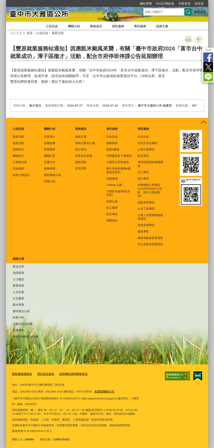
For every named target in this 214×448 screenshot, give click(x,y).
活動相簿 (112, 178)
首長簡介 (49, 136)
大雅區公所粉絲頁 (117, 162)
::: (4, 1)
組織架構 (49, 143)
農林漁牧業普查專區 (150, 238)
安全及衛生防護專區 (150, 244)
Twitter (208, 67)
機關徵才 (18, 155)
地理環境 (18, 272)
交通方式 (49, 162)
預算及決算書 (83, 155)
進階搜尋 (200, 12)
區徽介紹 (49, 181)
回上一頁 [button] (198, 39)
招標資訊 (18, 149)
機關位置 (49, 155)
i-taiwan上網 (114, 184)
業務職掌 (49, 149)
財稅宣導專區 (146, 225)
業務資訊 (96, 26)
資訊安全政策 (44, 373)
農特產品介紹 (21, 311)
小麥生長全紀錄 (23, 324)
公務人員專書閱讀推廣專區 (150, 217)
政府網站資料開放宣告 (70, 373)
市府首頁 (184, 3)
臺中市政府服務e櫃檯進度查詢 (118, 170)
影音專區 (112, 214)
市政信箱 (112, 136)
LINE (208, 77)
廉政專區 (143, 231)
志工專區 (143, 172)
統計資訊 (80, 149)
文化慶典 (18, 298)
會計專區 (143, 178)
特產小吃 (18, 317)
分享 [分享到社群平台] (208, 50)
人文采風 (18, 292)
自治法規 (143, 136)
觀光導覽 (18, 304)
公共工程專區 (146, 208)
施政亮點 (80, 162)
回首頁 (199, 3)
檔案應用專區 (146, 202)
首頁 (29, 33)
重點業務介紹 (52, 175)
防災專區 (143, 155)
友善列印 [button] (188, 39)
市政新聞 (18, 168)
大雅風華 (18, 330)
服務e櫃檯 (112, 149)
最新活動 (18, 143)
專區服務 (140, 26)
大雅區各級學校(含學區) (118, 193)
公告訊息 (52, 26)
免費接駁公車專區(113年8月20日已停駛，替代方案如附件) (150, 190)
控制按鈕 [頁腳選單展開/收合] (203, 122)
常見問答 (80, 168)
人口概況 (18, 279)
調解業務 (112, 143)
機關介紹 (74, 26)
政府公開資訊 (21, 175)
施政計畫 (80, 136)
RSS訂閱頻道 (165, 3)
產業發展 (18, 285)
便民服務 (118, 26)
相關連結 (112, 220)
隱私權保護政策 (21, 373)
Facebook (208, 57)
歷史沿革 (18, 266)
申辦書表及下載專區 (119, 155)
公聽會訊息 (20, 162)
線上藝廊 (112, 207)
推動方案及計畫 (85, 143)
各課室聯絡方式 (103, 390)
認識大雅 (162, 26)
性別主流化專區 (147, 143)
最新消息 (58, 33)
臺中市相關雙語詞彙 (25, 336)
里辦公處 (112, 201)
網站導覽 (146, 3)
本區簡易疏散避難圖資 (150, 163)
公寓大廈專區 (146, 149)
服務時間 (49, 168)
